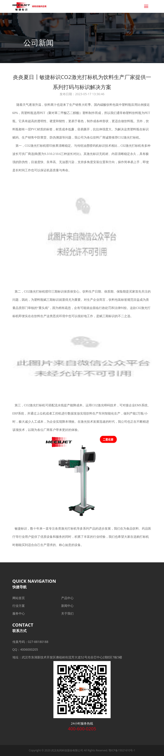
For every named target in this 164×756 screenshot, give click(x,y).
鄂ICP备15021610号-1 (122, 750)
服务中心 (18, 613)
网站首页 (18, 598)
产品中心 (67, 598)
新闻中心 (67, 606)
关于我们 (67, 613)
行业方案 (18, 606)
